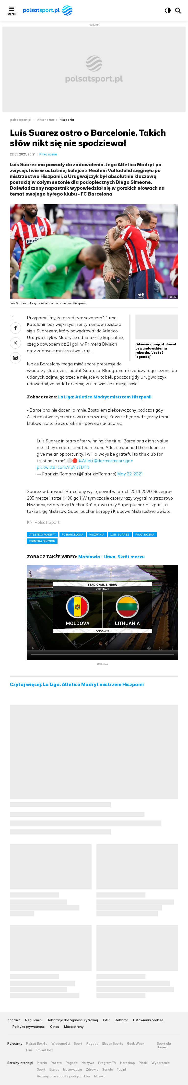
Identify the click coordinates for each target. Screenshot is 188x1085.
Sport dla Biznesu (164, 1045)
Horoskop (127, 1063)
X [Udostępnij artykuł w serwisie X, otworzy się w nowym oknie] (15, 343)
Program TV (107, 1063)
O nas (54, 1027)
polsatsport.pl (20, 119)
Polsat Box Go (36, 1044)
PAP (106, 1020)
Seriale (107, 1070)
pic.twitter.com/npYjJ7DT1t (63, 467)
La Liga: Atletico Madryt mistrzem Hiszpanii (105, 397)
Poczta (56, 1063)
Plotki (143, 1063)
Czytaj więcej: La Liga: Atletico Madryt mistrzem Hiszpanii (77, 685)
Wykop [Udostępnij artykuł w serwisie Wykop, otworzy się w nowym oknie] (15, 357)
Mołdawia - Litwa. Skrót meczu (111, 557)
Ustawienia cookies (148, 1020)
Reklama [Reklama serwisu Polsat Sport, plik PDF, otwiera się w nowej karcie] (121, 1020)
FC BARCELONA (72, 535)
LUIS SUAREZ (119, 535)
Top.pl (121, 1070)
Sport (78, 1044)
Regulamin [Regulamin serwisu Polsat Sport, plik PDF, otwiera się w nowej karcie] (33, 1020)
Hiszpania (67, 119)
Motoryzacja (72, 1070)
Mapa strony (74, 1027)
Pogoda (92, 1044)
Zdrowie (92, 1070)
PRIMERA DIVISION (42, 541)
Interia (42, 1063)
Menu (12, 14)
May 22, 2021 (130, 474)
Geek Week (135, 1044)
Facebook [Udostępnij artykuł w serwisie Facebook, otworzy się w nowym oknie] (15, 328)
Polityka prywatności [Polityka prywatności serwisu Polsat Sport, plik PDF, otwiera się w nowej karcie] (28, 1027)
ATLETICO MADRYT (42, 535)
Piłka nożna (45, 119)
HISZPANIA (96, 535)
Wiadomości (60, 1044)
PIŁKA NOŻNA (144, 535)
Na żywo (88, 1063)
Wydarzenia (161, 1063)
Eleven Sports (112, 1044)
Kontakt (13, 1020)
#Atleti (86, 461)
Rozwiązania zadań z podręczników (63, 1076)
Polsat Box (44, 1050)
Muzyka (100, 1076)
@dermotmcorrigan (113, 461)
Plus (29, 1050)
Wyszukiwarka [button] (178, 10)
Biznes (54, 1070)
